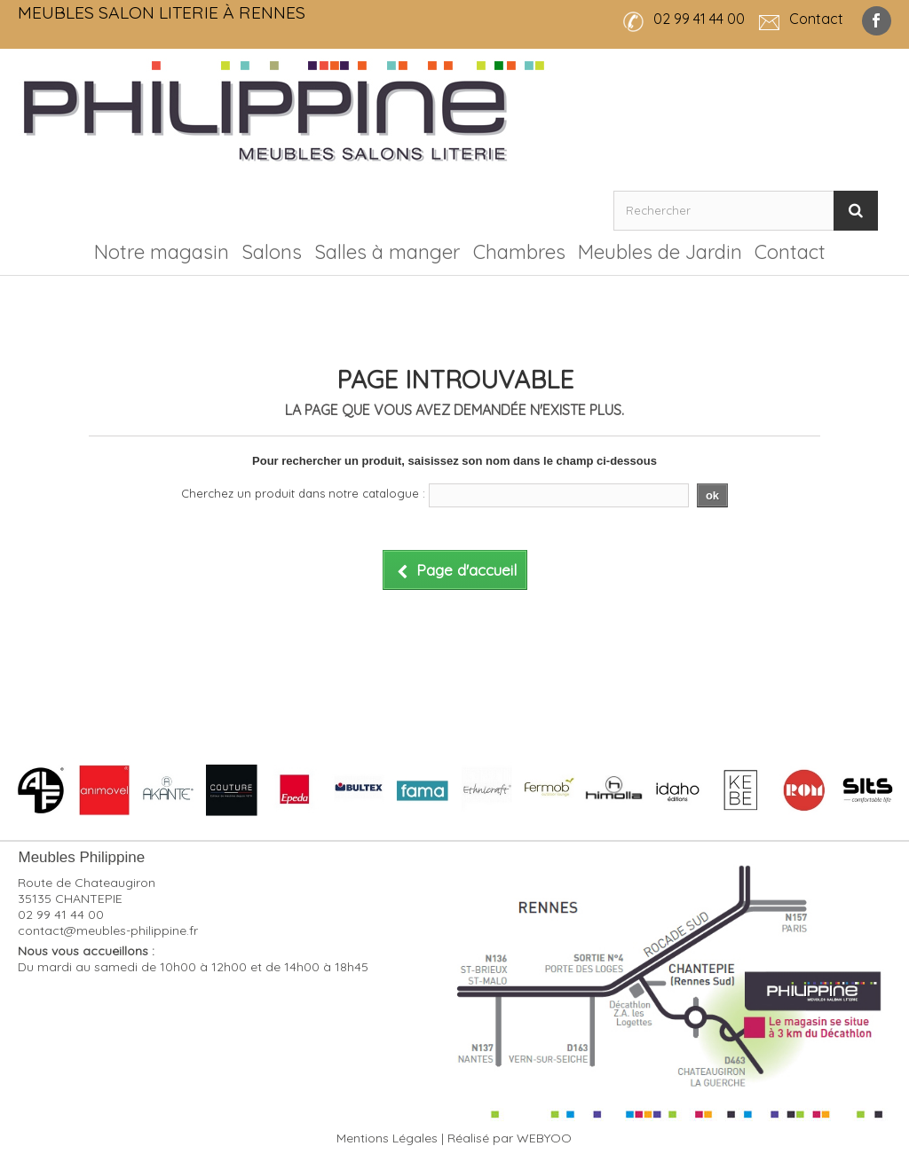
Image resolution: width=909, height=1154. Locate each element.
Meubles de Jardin (660, 252)
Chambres (519, 252)
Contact (790, 252)
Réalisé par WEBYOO (509, 1138)
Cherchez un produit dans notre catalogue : (303, 493)
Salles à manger (387, 252)
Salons (271, 252)
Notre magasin (161, 252)
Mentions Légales (387, 1138)
